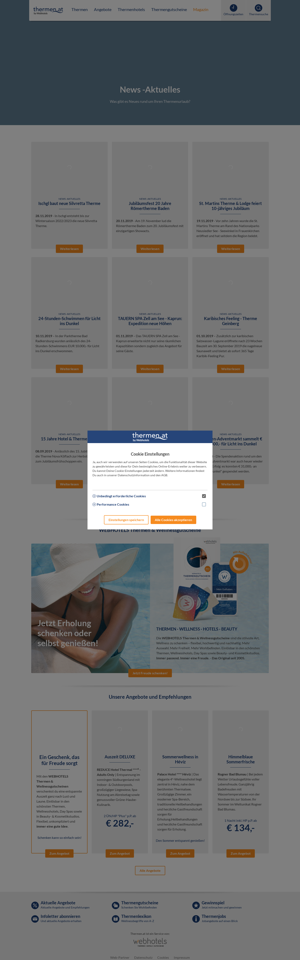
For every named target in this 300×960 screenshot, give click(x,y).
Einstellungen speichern (126, 520)
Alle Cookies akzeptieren (173, 520)
